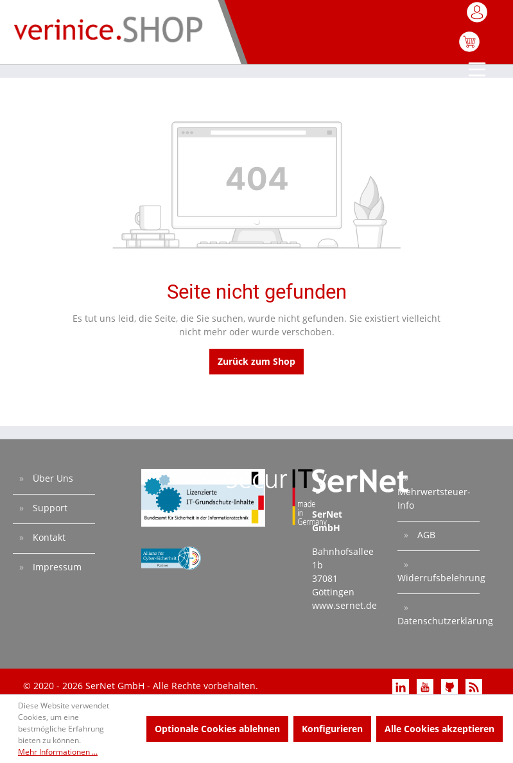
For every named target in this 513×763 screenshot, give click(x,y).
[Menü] (478, 70)
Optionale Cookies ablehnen (217, 729)
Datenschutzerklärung (438, 621)
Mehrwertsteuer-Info (434, 498)
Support (48, 508)
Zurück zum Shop (256, 361)
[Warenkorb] (469, 48)
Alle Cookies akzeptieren (439, 729)
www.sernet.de (344, 605)
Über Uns (51, 478)
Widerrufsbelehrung (438, 578)
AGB (425, 535)
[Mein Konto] (478, 16)
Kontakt (47, 537)
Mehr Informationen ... (58, 751)
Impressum (56, 567)
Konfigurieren (332, 729)
